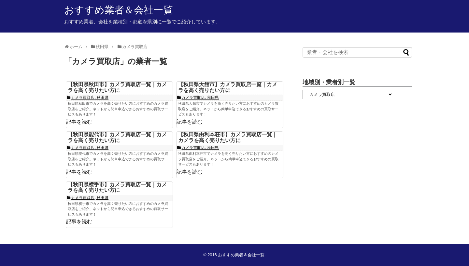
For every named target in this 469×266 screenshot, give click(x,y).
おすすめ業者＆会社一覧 (118, 10)
